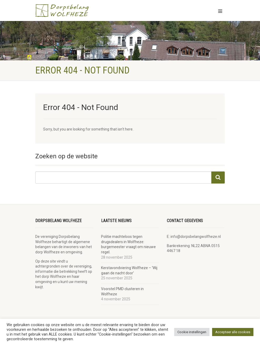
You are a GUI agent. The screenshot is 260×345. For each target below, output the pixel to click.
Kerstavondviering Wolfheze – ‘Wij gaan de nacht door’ (129, 270)
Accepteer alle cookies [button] (232, 332)
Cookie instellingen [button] (191, 332)
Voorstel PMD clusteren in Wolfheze (122, 291)
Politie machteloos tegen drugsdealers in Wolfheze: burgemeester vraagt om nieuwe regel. (128, 244)
